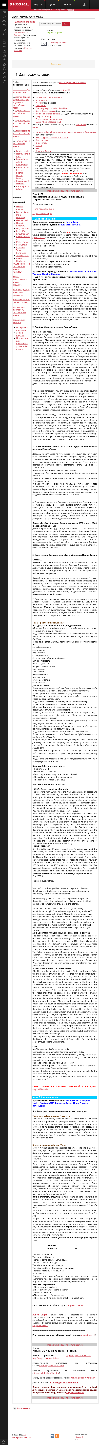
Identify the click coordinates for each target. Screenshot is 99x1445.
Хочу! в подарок (20, 334)
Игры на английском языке (49, 97)
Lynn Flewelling (20, 216)
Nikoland (79, 1437)
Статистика (48, 39)
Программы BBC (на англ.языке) (21, 301)
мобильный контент (19, 321)
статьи (39, 145)
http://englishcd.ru (55, 190)
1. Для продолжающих (43, 209)
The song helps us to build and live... (52, 108)
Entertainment (23, 159)
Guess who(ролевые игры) (48, 122)
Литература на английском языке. (21, 144)
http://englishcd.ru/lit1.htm (51, 1365)
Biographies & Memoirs (22, 182)
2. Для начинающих (21, 91)
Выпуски (39, 3)
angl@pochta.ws (75, 1305)
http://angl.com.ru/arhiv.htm (46, 1358)
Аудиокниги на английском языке (21, 113)
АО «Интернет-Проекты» (21, 1436)
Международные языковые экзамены (21, 292)
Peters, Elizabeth (20, 259)
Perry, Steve (21, 244)
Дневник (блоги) (43, 151)
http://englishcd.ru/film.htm (46, 1373)
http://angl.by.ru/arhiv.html (78, 1355)
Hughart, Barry (23, 228)
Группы (53, 3)
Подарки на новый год (22, 328)
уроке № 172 (39, 237)
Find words (41, 105)
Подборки (68, 3)
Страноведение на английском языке (21, 133)
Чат (37, 148)
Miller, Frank (22, 242)
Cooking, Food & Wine (22, 187)
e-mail (35, 127)
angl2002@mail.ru (41, 1089)
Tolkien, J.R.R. (22, 255)
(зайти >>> (65, 90)
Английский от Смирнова (21, 33)
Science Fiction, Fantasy (19, 175)
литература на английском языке (52, 137)
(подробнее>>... (40, 1325)
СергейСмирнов (54, 32)
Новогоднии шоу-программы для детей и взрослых (22, 343)
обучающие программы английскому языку (19, 311)
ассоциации (41, 100)
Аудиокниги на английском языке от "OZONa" (21, 267)
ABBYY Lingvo (41, 1314)
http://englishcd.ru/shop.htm (64, 1382)
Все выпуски (56, 64)
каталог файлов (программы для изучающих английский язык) (21, 102)
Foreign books (22, 151)
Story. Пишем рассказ (46, 111)
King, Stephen (22, 234)
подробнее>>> (88, 1335)
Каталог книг (42, 140)
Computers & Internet (22, 168)
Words (39, 102)
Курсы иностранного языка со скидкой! (21, 280)
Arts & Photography (22, 163)
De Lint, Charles (19, 208)
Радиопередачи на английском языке (21, 123)
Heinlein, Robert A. (20, 224)
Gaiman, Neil (22, 220)
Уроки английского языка (27, 17)
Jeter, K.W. (21, 231)
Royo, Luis (21, 253)
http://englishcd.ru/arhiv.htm (72, 82)
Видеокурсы (41, 143)
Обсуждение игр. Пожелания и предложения (49, 118)
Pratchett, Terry (20, 249)
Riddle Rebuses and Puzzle (48, 113)
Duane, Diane (22, 212)
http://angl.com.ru (74, 190)
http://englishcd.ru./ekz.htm (82, 1377)
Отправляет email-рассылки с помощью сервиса (53, 10)
